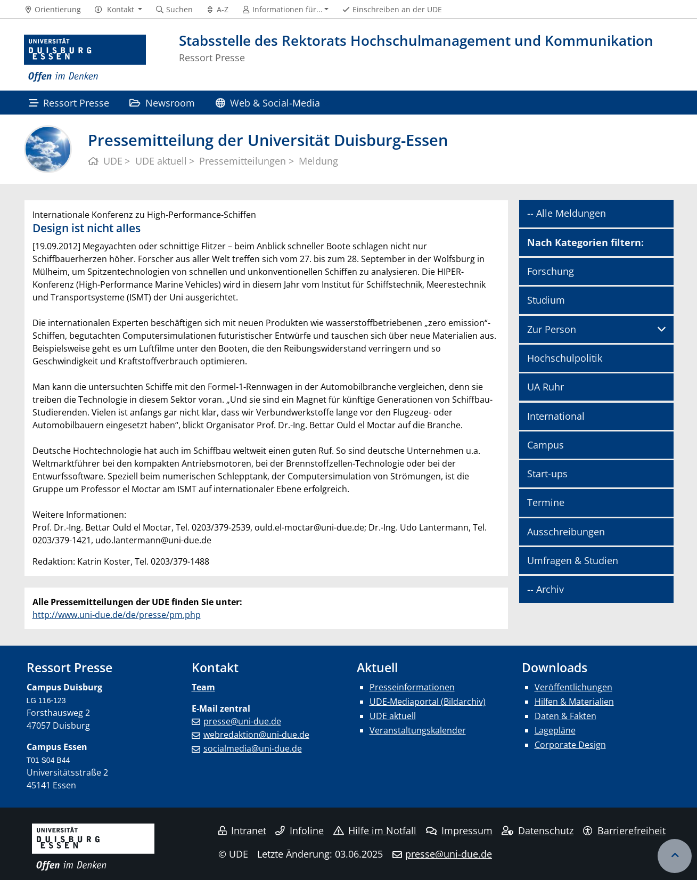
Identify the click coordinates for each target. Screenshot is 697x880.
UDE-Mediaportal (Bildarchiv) (428, 701)
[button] (118, 9)
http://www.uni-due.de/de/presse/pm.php (116, 615)
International (556, 416)
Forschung (550, 271)
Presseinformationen (412, 687)
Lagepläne (555, 730)
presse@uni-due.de (242, 721)
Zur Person (551, 329)
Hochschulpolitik (564, 358)
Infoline (299, 830)
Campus (545, 444)
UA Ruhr (545, 386)
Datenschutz (537, 830)
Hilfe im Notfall (375, 830)
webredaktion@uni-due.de (256, 734)
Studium (546, 300)
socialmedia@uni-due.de (252, 748)
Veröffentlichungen (573, 687)
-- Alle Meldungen (566, 213)
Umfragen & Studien (572, 560)
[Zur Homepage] (85, 59)
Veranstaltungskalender (418, 730)
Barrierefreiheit (624, 830)
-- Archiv (545, 589)
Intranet (242, 830)
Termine (545, 502)
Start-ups (547, 473)
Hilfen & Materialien (574, 701)
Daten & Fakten (565, 716)
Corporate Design (570, 745)
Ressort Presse (69, 102)
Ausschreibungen (566, 531)
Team (203, 687)
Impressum (459, 830)
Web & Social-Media (268, 102)
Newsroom (162, 102)
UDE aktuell (393, 716)
